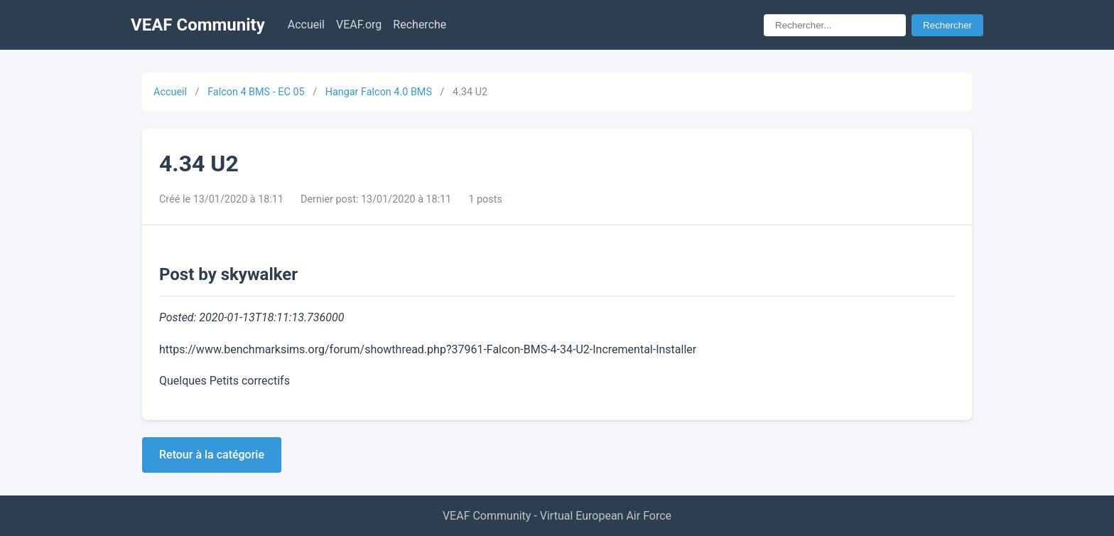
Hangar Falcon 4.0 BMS (378, 92)
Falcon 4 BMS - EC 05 (255, 92)
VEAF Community (198, 25)
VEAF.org (359, 24)
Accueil (306, 24)
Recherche (419, 24)
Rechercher (947, 25)
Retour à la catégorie (211, 454)
